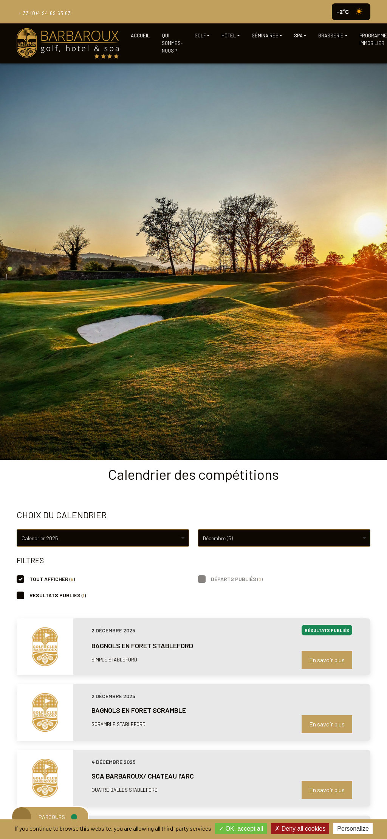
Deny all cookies (300, 828)
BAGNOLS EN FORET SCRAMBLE (138, 710)
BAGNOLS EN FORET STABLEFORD (142, 645)
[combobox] (103, 538)
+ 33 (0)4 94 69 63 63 (44, 11)
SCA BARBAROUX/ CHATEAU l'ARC (142, 776)
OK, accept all (241, 828)
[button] (202, 36)
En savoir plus (327, 659)
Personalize (353, 828)
